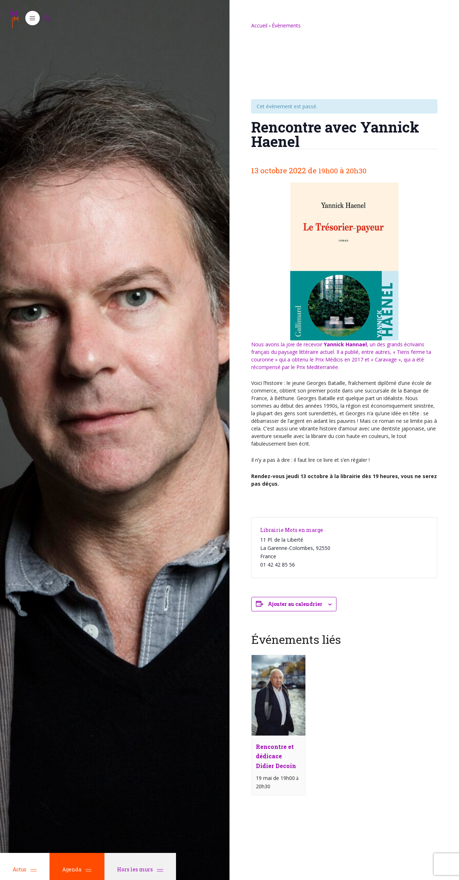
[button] (32, 18)
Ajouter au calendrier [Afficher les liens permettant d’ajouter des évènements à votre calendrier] (295, 604)
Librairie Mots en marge (291, 529)
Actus (25, 869)
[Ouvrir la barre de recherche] (47, 18)
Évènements (286, 25)
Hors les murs (140, 869)
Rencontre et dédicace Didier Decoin (276, 756)
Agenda (77, 869)
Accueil (259, 25)
